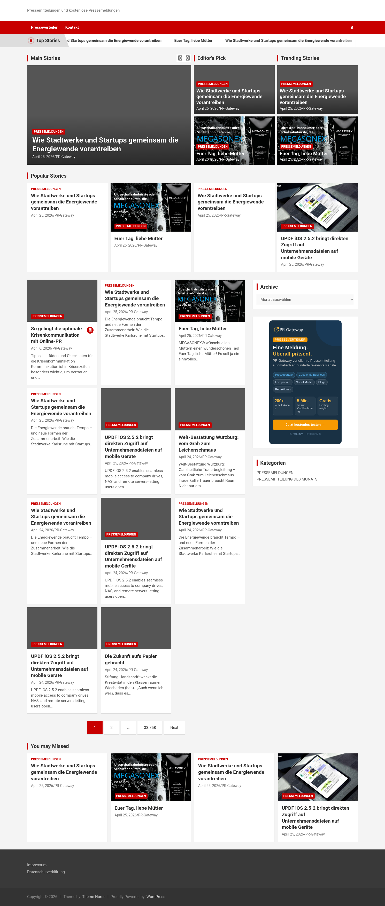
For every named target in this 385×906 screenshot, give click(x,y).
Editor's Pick (211, 58)
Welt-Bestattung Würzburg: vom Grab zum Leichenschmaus (208, 443)
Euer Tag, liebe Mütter (209, 40)
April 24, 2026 (190, 457)
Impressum (37, 865)
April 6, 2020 (41, 348)
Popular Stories (49, 176)
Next (174, 727)
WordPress (156, 896)
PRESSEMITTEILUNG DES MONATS (287, 479)
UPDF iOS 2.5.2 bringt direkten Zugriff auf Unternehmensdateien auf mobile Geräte (315, 248)
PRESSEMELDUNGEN (49, 131)
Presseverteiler (44, 27)
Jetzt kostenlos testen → (305, 425)
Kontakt (72, 27)
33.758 (150, 727)
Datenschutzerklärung (46, 872)
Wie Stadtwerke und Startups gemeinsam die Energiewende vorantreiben (113, 40)
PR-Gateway (65, 157)
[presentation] (180, 58)
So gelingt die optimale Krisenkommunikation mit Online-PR (56, 335)
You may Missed (50, 746)
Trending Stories (300, 58)
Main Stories (45, 58)
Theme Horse (93, 896)
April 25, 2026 (43, 157)
